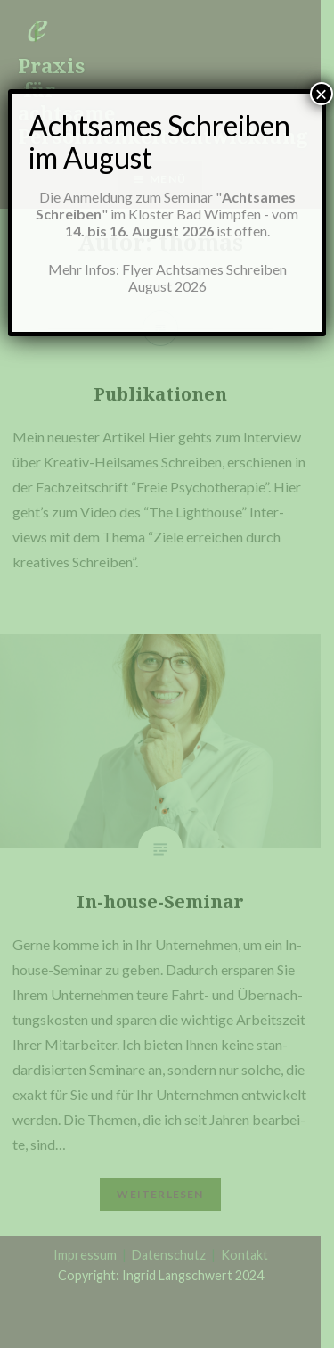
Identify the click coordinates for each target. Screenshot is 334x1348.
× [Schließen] (321, 93)
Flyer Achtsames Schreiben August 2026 (204, 277)
